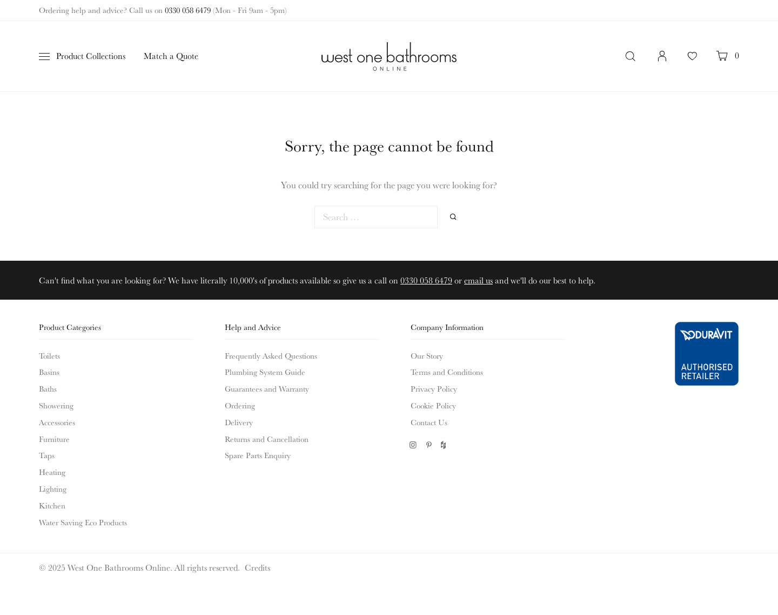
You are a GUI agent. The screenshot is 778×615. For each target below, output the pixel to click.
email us (478, 280)
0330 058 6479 (188, 10)
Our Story (427, 355)
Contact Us (429, 422)
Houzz (444, 445)
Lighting (52, 488)
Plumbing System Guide (265, 372)
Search (631, 56)
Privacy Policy (434, 388)
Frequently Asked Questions (271, 355)
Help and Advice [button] (253, 327)
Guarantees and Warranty (267, 388)
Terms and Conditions (447, 372)
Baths (48, 388)
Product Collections (90, 56)
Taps (47, 455)
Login (662, 61)
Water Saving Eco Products (83, 522)
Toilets (49, 355)
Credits (257, 567)
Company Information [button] (447, 327)
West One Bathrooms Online (389, 56)
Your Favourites (692, 61)
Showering (56, 405)
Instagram (413, 445)
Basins (49, 372)
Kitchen (52, 505)
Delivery (239, 422)
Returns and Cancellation (266, 439)
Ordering (240, 405)
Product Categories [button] (70, 327)
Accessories (57, 422)
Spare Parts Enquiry (258, 455)
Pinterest (429, 445)
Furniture (54, 439)
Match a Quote (171, 56)
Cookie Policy (433, 405)
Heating (52, 472)
